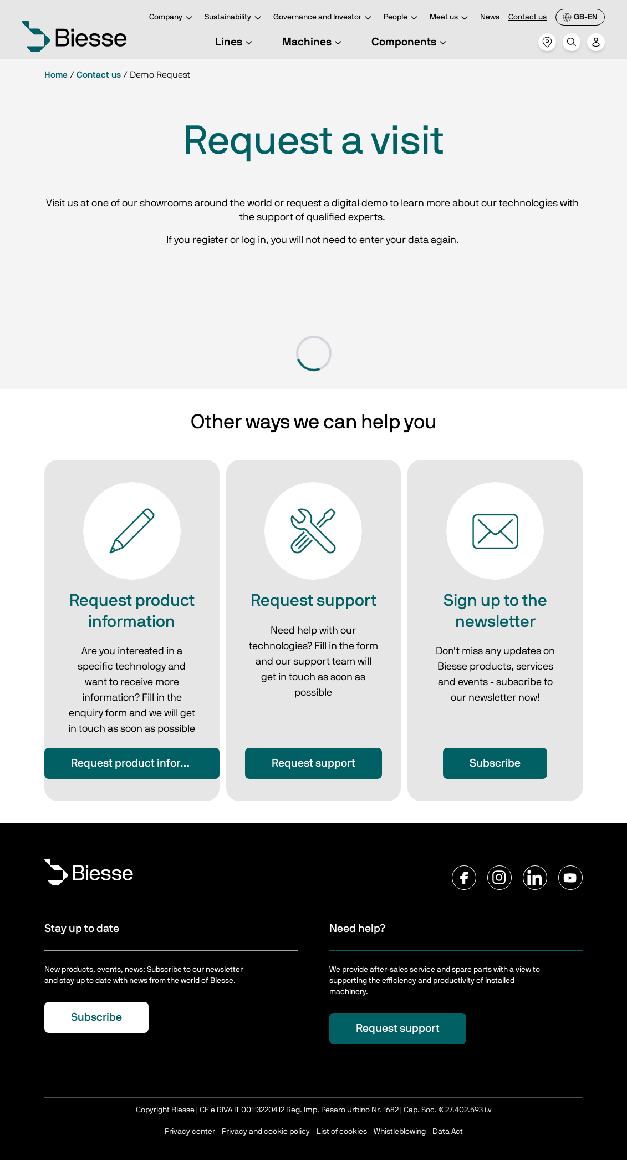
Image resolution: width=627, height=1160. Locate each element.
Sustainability (234, 18)
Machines (313, 42)
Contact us (527, 17)
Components (410, 42)
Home (56, 74)
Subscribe (495, 763)
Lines (235, 42)
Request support (313, 763)
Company (172, 18)
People (402, 18)
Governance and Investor (324, 18)
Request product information (143, 763)
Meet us (450, 18)
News (489, 17)
